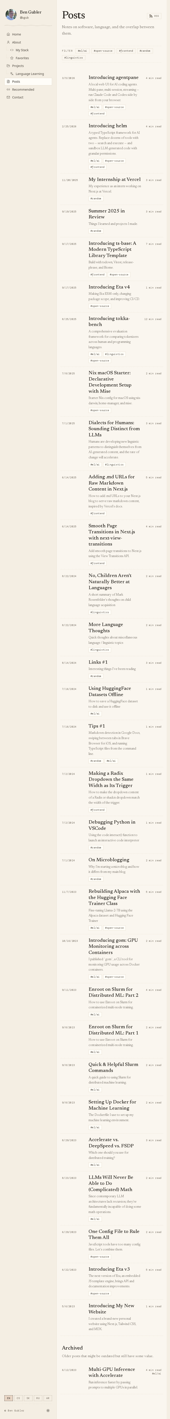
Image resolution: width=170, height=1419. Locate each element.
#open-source (103, 50)
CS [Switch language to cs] (18, 1398)
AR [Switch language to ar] (48, 1398)
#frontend (126, 50)
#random (145, 50)
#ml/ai (82, 50)
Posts (13, 81)
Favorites (19, 58)
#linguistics (73, 57)
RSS (154, 16)
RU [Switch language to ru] (38, 1398)
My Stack (19, 50)
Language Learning (27, 74)
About (14, 42)
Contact (15, 97)
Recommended (20, 89)
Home (14, 34)
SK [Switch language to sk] (28, 1398)
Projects (15, 66)
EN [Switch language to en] (8, 1398)
